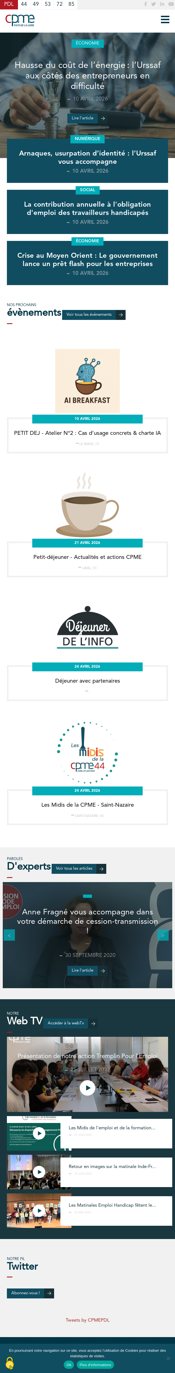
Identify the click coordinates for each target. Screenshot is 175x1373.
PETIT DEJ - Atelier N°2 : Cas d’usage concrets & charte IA (87, 433)
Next (160, 935)
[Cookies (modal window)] (9, 1363)
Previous (6, 935)
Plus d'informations (95, 1365)
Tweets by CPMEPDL (88, 1320)
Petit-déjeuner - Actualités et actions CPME (87, 557)
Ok (69, 1365)
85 (71, 4)
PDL (9, 4)
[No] (168, 1358)
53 (48, 4)
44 (24, 4)
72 (60, 4)
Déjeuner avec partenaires (87, 681)
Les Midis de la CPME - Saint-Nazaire (87, 805)
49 (36, 4)
